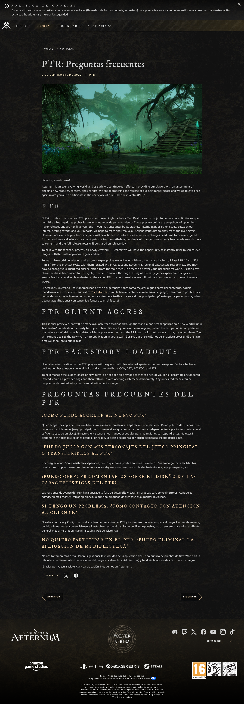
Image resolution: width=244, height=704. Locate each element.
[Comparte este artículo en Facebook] (76, 575)
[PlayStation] (92, 666)
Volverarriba (122, 639)
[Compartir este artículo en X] (66, 575)
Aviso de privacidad (117, 676)
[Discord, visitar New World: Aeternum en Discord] (175, 632)
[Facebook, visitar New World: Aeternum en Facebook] (203, 632)
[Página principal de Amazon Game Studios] (36, 666)
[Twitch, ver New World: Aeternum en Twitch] (184, 632)
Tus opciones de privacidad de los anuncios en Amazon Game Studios (122, 678)
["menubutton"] (23, 25)
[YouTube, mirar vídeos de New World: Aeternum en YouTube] (213, 632)
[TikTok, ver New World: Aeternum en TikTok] (232, 632)
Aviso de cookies (136, 676)
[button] (122, 129)
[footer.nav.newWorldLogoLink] (35, 635)
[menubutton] (220, 641)
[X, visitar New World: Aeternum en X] (194, 632)
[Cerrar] (239, 4)
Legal (102, 676)
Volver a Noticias (59, 48)
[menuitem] (23, 25)
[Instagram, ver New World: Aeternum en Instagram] (223, 632)
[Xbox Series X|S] (123, 667)
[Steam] (153, 666)
